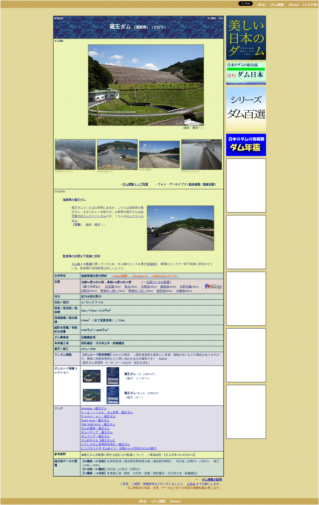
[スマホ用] (310, 4)
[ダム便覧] (277, 4)
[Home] (294, 4)
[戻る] (261, 4)
